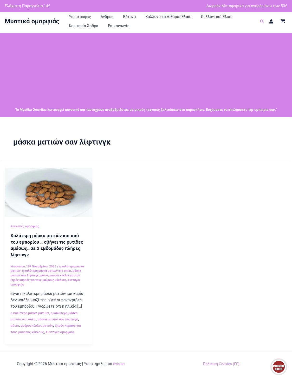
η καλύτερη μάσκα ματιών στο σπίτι (48, 275)
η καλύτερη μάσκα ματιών (31, 317)
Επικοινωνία (76, 29)
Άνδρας (96, 18)
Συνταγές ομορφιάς (26, 231)
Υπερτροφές (76, 18)
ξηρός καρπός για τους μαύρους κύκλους (40, 284)
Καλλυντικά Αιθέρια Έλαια (143, 18)
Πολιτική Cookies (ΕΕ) (221, 368)
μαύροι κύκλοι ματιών (67, 279)
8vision (119, 368)
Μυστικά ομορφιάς (32, 23)
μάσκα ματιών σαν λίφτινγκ (60, 323)
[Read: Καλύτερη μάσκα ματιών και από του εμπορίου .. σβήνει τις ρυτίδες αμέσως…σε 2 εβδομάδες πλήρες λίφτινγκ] (48, 197)
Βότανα (111, 18)
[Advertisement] (146, 71)
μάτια (46, 279)
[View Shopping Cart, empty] (282, 24)
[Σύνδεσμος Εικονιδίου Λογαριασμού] (271, 24)
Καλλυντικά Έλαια (184, 18)
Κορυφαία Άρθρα (217, 18)
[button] (262, 24)
